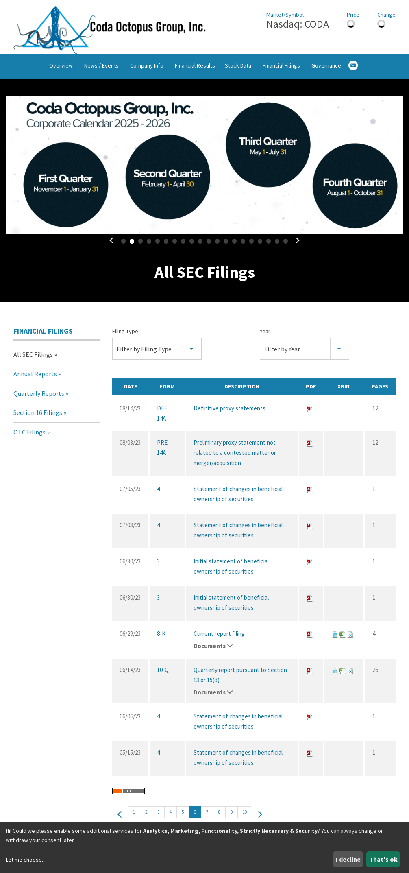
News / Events (101, 70)
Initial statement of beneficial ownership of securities (231, 569)
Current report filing (219, 636)
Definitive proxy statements (229, 411)
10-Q (163, 673)
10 (245, 815)
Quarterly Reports (38, 396)
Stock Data (238, 70)
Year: (266, 333)
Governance (326, 70)
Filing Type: (125, 333)
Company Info (146, 70)
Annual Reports (35, 376)
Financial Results (195, 70)
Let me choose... (26, 859)
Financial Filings (281, 70)
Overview (61, 70)
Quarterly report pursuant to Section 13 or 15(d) (240, 678)
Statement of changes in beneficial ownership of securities (238, 497)
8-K (161, 636)
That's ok (383, 859)
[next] (259, 817)
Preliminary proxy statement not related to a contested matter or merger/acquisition (235, 455)
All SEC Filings (33, 357)
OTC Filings (29, 434)
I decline (348, 859)
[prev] (120, 817)
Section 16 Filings (37, 415)
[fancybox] (204, 167)
